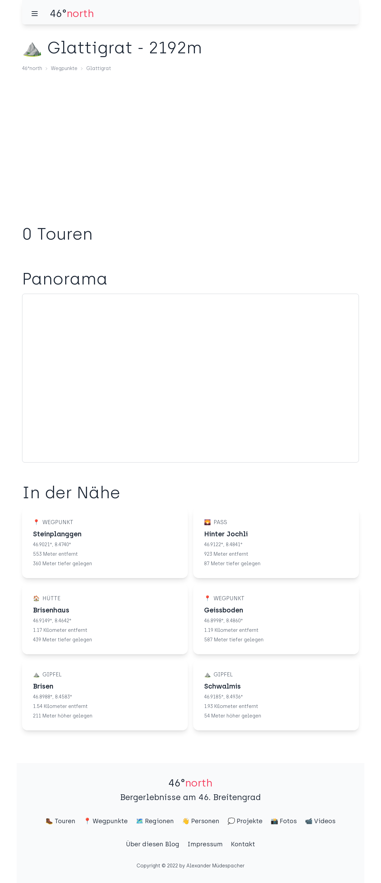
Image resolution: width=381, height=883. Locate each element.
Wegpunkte (64, 68)
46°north (32, 68)
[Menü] (34, 13)
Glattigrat (98, 68)
